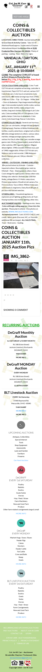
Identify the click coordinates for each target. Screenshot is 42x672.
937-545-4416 (21, 16)
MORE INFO (21, 513)
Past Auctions (10, 631)
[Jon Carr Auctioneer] (18, 5)
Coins (20, 260)
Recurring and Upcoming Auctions (21, 628)
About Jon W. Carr (30, 631)
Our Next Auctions (21, 460)
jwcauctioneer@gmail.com (21, 658)
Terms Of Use (23, 643)
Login (28, 633)
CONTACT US (16, 633)
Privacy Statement (30, 640)
